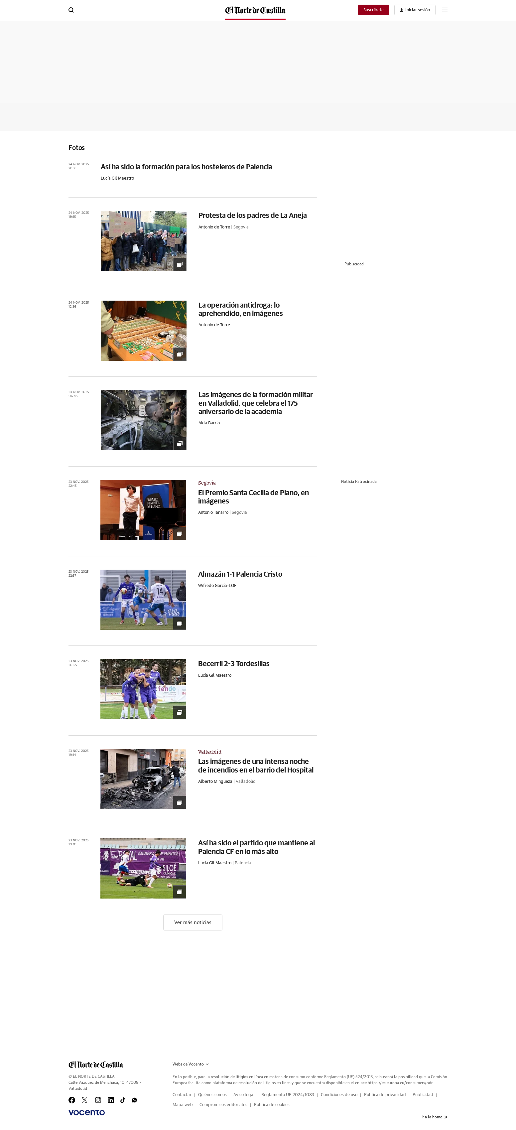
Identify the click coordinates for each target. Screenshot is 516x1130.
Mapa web (183, 1105)
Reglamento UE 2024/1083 (287, 1095)
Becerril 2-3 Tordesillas (234, 663)
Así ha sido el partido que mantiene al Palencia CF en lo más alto (256, 846)
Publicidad (423, 1095)
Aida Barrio (209, 423)
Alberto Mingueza (215, 781)
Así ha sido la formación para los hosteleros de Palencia (186, 166)
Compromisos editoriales (223, 1105)
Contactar (182, 1095)
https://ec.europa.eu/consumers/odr (400, 1083)
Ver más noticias (192, 922)
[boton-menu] (445, 10)
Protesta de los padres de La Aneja (252, 215)
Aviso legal (244, 1095)
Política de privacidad (385, 1095)
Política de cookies (272, 1105)
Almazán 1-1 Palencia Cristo (240, 574)
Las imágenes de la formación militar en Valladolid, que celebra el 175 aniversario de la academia (255, 402)
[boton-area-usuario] (415, 10)
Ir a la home (435, 1117)
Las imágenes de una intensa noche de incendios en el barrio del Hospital (256, 765)
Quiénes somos (212, 1095)
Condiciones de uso (339, 1095)
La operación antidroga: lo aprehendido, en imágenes (240, 309)
